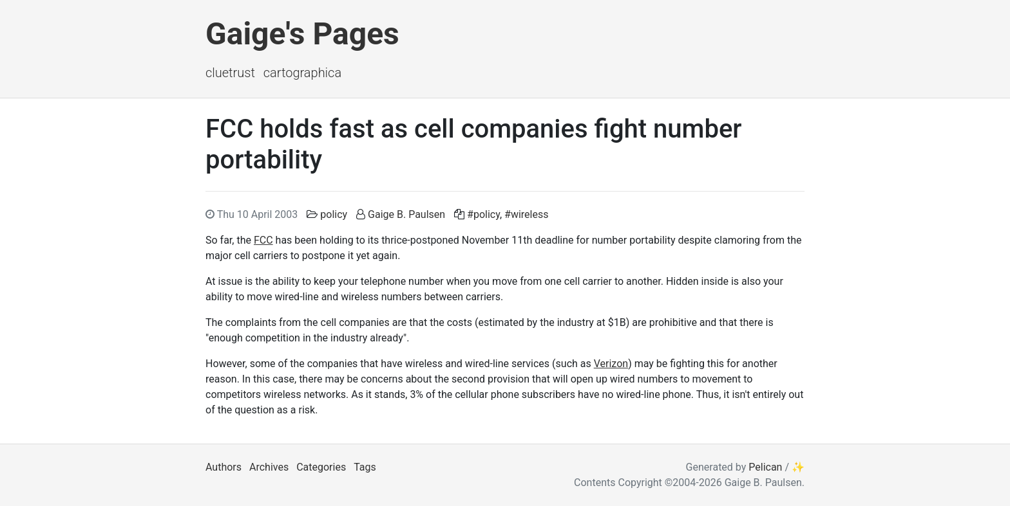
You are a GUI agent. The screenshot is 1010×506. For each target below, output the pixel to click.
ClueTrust (230, 72)
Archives (269, 467)
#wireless (526, 214)
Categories (321, 467)
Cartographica (302, 72)
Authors (223, 467)
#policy (483, 214)
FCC (263, 240)
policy (333, 214)
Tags (365, 467)
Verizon (611, 363)
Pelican (765, 467)
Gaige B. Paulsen (406, 214)
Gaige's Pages (302, 33)
